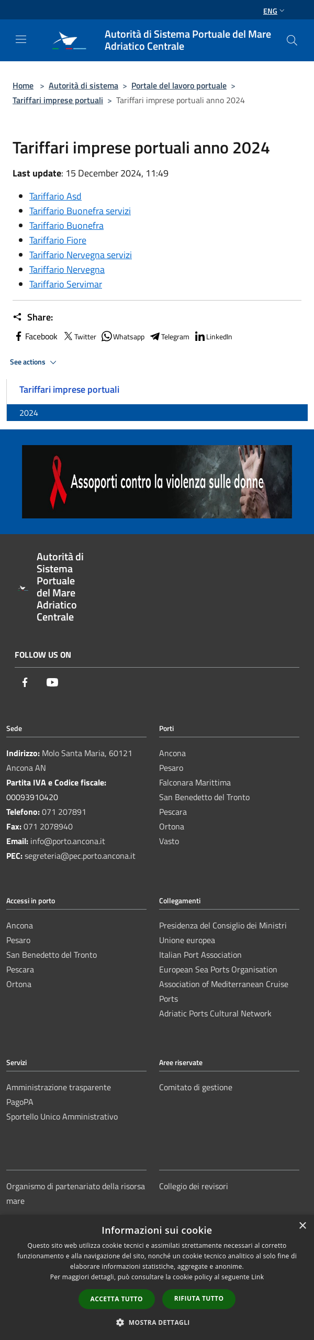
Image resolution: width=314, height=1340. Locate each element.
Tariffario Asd (55, 196)
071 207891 (64, 811)
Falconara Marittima (195, 782)
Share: (33, 317)
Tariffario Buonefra (66, 225)
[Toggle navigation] (21, 39)
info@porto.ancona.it (67, 841)
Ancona (172, 753)
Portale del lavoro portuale (179, 85)
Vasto (169, 841)
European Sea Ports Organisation (218, 969)
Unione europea (187, 940)
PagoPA (19, 1101)
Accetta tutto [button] (117, 1298)
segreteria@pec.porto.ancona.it (80, 855)
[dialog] (157, 1277)
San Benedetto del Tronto (204, 797)
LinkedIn (213, 336)
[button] (157, 1322)
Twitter (79, 336)
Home (23, 85)
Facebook (35, 336)
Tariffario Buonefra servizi (80, 211)
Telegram (169, 336)
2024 (28, 412)
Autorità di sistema (83, 85)
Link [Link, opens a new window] (257, 1276)
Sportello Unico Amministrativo (62, 1116)
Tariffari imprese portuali (58, 100)
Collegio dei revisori (193, 1186)
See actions (35, 362)
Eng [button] (275, 10)
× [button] (302, 1226)
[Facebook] (25, 683)
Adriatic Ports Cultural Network (215, 1013)
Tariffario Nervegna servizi (80, 255)
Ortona (171, 826)
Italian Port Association (200, 954)
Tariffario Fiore (57, 240)
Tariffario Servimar (65, 284)
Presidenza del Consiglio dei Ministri (223, 925)
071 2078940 (48, 826)
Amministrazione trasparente (58, 1087)
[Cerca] (292, 40)
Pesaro (171, 767)
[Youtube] (52, 683)
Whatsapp (122, 336)
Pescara (173, 811)
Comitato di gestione (195, 1087)
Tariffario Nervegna (67, 269)
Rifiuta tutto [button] (199, 1298)
